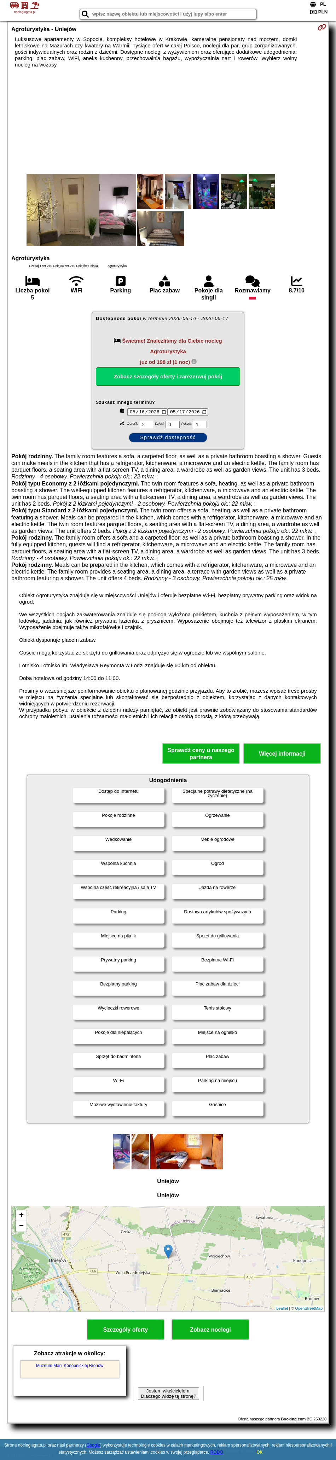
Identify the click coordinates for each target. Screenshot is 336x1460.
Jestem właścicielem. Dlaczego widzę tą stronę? (168, 1393)
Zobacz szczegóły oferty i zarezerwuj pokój (168, 376)
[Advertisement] (168, 120)
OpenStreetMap (309, 1308)
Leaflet (282, 1308)
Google (93, 1445)
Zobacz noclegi (210, 1330)
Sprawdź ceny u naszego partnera (200, 753)
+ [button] (21, 1215)
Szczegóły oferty (125, 1330)
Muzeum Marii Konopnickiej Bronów (70, 1365)
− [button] (21, 1226)
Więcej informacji (282, 754)
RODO (216, 1452)
